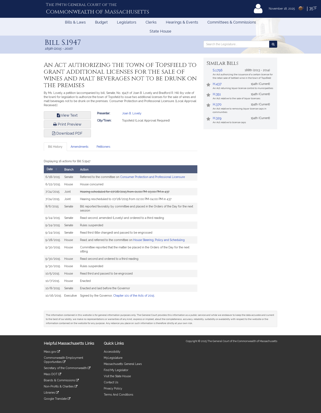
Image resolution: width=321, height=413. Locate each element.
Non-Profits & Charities (60, 386)
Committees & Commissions (231, 22)
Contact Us (111, 382)
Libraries (51, 392)
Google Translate (57, 398)
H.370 (217, 104)
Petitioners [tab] (103, 146)
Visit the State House (117, 376)
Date (53, 169)
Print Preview (67, 124)
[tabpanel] (120, 229)
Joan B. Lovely (131, 113)
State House (160, 31)
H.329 (217, 118)
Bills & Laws (75, 22)
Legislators (126, 22)
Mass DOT (52, 374)
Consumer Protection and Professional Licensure (152, 177)
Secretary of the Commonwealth (67, 368)
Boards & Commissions (61, 380)
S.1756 (218, 70)
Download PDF (67, 133)
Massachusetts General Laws (123, 364)
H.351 (217, 94)
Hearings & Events (182, 22)
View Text (67, 115)
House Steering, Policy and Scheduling (159, 240)
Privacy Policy (113, 388)
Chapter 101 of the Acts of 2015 (133, 295)
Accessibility (112, 351)
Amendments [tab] (79, 146)
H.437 (217, 84)
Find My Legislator (116, 370)
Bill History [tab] (55, 146)
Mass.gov (52, 351)
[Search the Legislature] (273, 44)
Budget (101, 22)
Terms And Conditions (118, 394)
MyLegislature (113, 357)
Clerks (151, 22)
